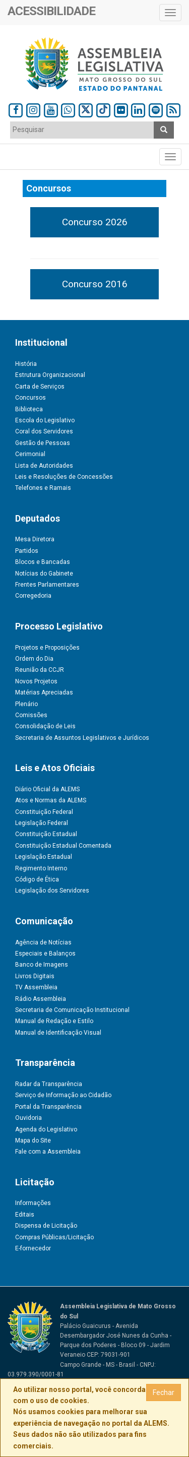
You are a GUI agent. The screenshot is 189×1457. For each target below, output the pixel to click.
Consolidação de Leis (45, 726)
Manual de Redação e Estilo (54, 1021)
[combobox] (82, 130)
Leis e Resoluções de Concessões (64, 476)
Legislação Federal (41, 823)
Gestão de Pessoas (42, 443)
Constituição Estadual (46, 834)
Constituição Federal (44, 811)
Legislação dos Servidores (52, 890)
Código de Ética (37, 879)
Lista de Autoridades (44, 465)
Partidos (26, 550)
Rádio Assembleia (40, 998)
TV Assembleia (36, 987)
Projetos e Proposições (47, 647)
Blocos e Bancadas (42, 561)
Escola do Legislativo (45, 420)
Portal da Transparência (48, 1106)
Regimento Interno (41, 868)
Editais (24, 1214)
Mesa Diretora (34, 539)
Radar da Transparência (48, 1084)
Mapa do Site (33, 1140)
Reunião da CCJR (39, 669)
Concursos (30, 397)
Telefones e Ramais (43, 487)
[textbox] (82, 129)
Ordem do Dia (34, 658)
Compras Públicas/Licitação (54, 1237)
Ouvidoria (28, 1117)
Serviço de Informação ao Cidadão (63, 1095)
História (26, 363)
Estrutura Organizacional (50, 374)
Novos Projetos (36, 681)
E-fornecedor (33, 1248)
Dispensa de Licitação (46, 1225)
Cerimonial (30, 454)
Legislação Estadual (43, 856)
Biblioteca (29, 409)
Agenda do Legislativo (46, 1129)
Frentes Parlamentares (47, 584)
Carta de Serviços (40, 386)
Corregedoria (33, 595)
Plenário (26, 704)
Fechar (163, 1392)
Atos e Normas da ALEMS (50, 800)
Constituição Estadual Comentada (63, 845)
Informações (33, 1203)
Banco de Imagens (41, 964)
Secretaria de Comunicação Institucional (72, 1009)
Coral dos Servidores (44, 431)
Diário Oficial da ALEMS (47, 789)
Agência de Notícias (43, 942)
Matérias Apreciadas (44, 692)
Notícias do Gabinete (44, 573)
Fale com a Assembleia (48, 1151)
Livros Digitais (34, 976)
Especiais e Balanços (45, 953)
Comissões (31, 715)
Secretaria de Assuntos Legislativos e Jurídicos (82, 737)
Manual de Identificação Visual (58, 1032)
